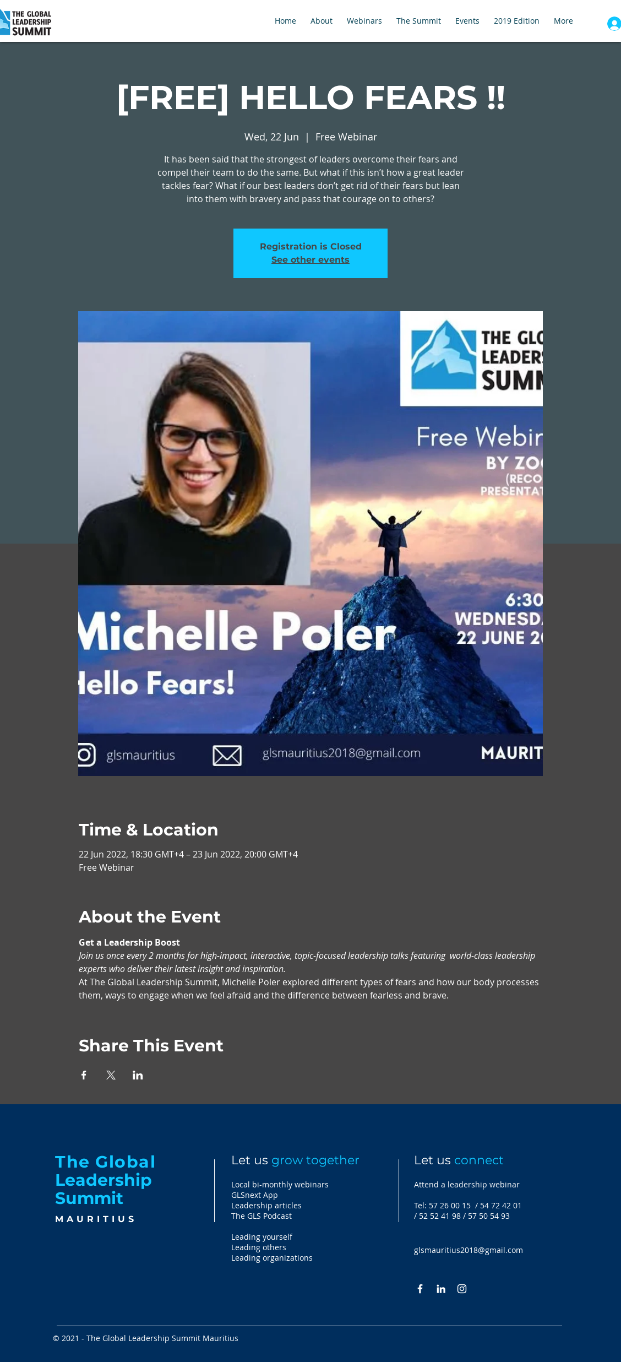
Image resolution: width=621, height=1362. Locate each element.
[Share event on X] (111, 1075)
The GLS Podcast (261, 1216)
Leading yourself (261, 1236)
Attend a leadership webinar (467, 1184)
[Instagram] (462, 1289)
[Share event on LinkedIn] (138, 1075)
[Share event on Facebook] (84, 1075)
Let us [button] (459, 1160)
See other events (310, 259)
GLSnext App (254, 1195)
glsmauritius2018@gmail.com (468, 1250)
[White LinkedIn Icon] (441, 1289)
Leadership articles (266, 1205)
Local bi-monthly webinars (280, 1184)
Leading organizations (272, 1257)
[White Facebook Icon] (420, 1289)
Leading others (258, 1247)
